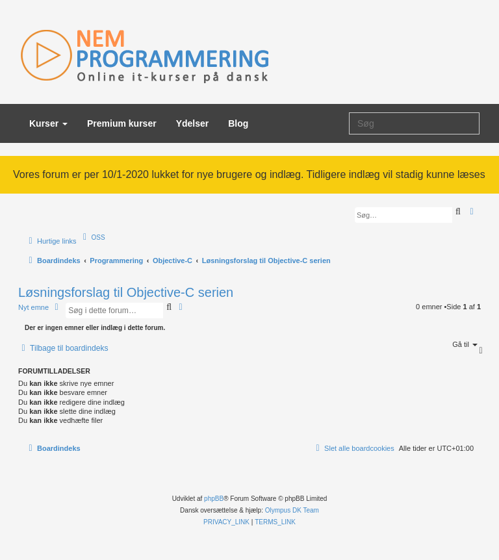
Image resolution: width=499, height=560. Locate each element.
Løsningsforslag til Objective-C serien (125, 292)
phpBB (214, 498)
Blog (238, 123)
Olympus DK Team (292, 510)
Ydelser (192, 123)
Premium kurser (122, 123)
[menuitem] (92, 237)
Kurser (48, 123)
